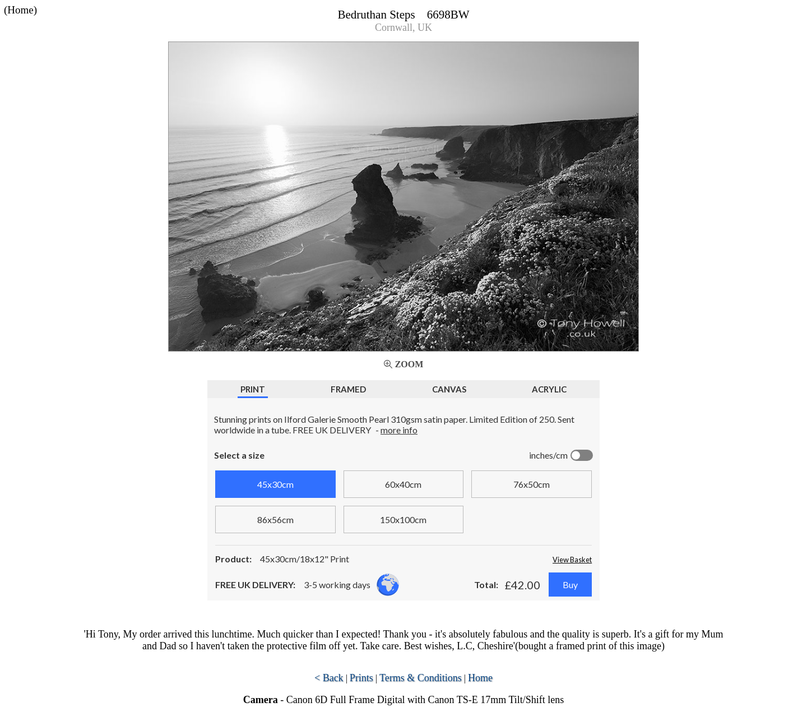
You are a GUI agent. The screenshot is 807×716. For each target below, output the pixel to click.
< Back (329, 677)
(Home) (20, 10)
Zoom (409, 364)
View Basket (572, 559)
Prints (361, 677)
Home (480, 677)
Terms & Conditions (420, 677)
